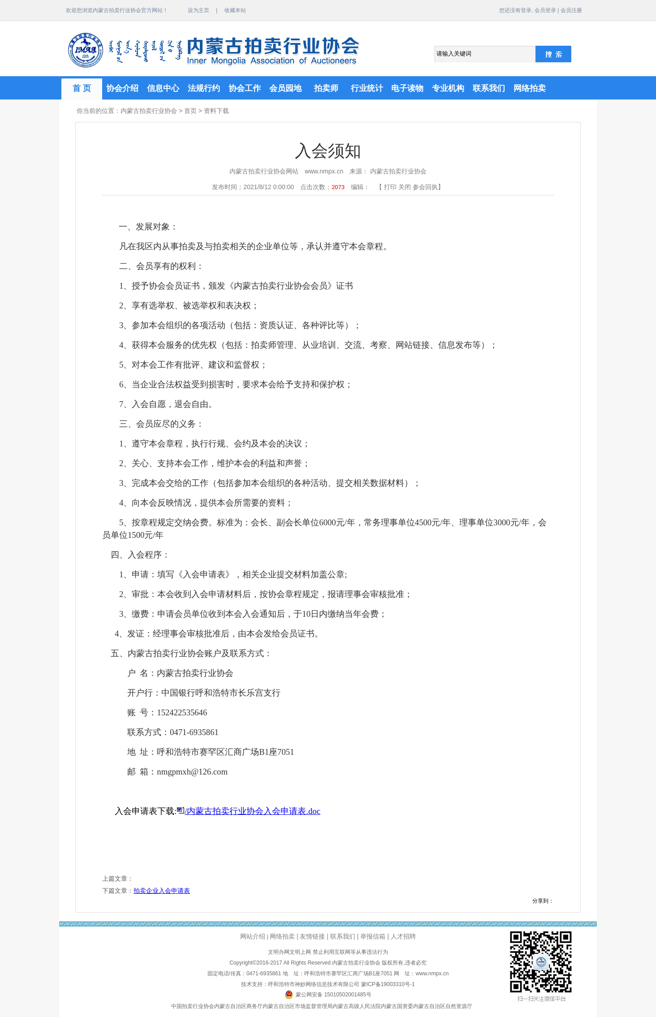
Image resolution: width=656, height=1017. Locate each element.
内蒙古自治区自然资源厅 (442, 1006)
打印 (390, 186)
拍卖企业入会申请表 (162, 890)
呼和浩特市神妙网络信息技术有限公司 (313, 984)
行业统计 (367, 88)
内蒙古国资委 (397, 1006)
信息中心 (163, 88)
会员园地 (285, 88)
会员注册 (571, 10)
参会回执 (425, 186)
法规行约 (204, 88)
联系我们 (489, 88)
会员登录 (545, 10)
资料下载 (216, 110)
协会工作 (245, 88)
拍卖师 (326, 88)
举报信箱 (372, 936)
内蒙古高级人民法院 (356, 1006)
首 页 (82, 88)
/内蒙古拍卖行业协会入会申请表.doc (252, 811)
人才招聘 (403, 936)
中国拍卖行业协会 (192, 1006)
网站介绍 (252, 936)
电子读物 (407, 88)
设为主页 (198, 10)
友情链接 (312, 936)
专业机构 (448, 88)
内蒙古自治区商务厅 (238, 1006)
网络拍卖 (530, 88)
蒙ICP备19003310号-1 (388, 984)
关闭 (404, 186)
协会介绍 (122, 88)
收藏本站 (235, 10)
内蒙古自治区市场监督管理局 (297, 1006)
